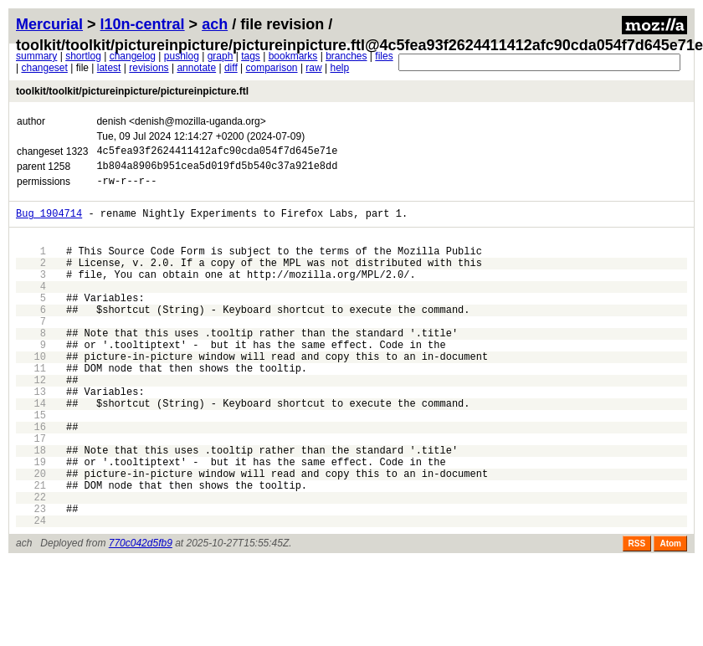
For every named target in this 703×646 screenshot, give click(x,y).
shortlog (83, 56)
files (384, 56)
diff (231, 68)
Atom (670, 616)
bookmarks (293, 56)
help (339, 68)
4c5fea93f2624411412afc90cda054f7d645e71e (216, 153)
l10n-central (142, 24)
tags (250, 56)
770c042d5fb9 (140, 616)
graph (220, 56)
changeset (44, 68)
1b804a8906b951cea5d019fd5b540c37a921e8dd (216, 170)
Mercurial (49, 24)
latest (109, 68)
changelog (133, 56)
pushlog (181, 56)
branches (346, 56)
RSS (637, 616)
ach (215, 24)
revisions (148, 68)
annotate (196, 68)
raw (313, 68)
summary (36, 56)
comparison (272, 68)
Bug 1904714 (49, 223)
